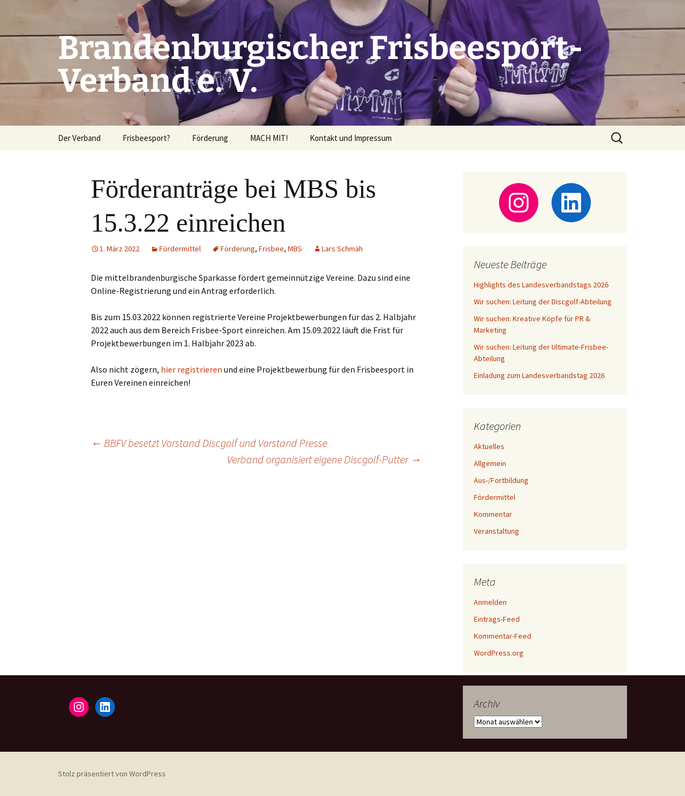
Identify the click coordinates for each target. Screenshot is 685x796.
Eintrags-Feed (497, 619)
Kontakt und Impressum (351, 138)
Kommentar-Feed (502, 636)
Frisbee (271, 248)
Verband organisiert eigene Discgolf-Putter (324, 459)
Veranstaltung (496, 531)
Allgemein (490, 463)
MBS (295, 248)
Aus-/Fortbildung (501, 480)
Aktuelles (489, 446)
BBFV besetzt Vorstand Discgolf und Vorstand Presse (209, 443)
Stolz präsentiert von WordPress (112, 774)
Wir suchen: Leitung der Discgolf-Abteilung (543, 301)
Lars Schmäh (342, 248)
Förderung (210, 138)
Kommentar (493, 514)
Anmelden (490, 602)
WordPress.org (499, 653)
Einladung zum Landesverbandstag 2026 (539, 375)
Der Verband (79, 138)
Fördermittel (180, 248)
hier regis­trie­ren (191, 369)
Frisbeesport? (146, 138)
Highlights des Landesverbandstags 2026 (541, 285)
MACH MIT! (269, 138)
